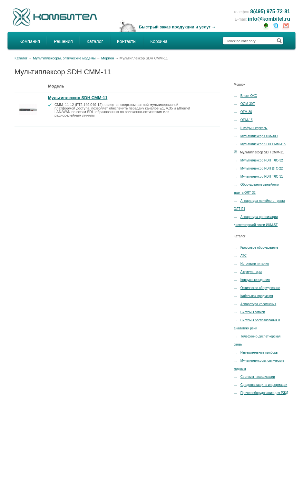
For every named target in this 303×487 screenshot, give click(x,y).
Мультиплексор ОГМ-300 (259, 136)
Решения (63, 41)
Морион (107, 58)
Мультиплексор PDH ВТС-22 (261, 168)
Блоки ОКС (248, 96)
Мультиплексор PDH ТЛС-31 (261, 176)
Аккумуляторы (251, 272)
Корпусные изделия (255, 280)
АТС (243, 255)
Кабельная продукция (256, 296)
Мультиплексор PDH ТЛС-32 (261, 160)
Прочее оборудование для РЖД (264, 393)
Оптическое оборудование (260, 288)
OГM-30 (246, 112)
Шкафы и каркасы (254, 128)
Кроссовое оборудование (259, 247)
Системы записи (252, 312)
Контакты (126, 41)
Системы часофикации (257, 376)
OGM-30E (247, 104)
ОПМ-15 (246, 120)
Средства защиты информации (263, 385)
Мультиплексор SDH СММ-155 (263, 144)
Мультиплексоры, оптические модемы (64, 58)
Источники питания (254, 263)
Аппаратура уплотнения (258, 304)
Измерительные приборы (259, 352)
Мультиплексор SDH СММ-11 (77, 98)
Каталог (95, 41)
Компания (29, 41)
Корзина (158, 41)
